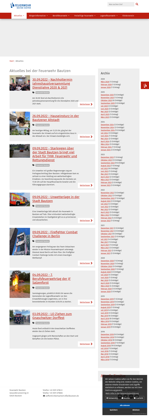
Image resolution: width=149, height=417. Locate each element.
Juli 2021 (104, 255)
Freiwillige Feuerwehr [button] (84, 17)
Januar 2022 (106, 236)
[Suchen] (137, 4)
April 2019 (105, 334)
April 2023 (105, 193)
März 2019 (105, 337)
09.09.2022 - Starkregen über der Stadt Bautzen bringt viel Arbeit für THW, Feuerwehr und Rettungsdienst (54, 170)
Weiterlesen (85, 120)
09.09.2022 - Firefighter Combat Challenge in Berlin (55, 250)
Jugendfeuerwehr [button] (108, 17)
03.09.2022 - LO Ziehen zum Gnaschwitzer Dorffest (52, 332)
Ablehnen (136, 410)
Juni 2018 (104, 367)
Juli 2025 (104, 122)
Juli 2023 (104, 184)
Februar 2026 (106, 100)
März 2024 (105, 160)
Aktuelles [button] (18, 17)
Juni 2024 (104, 152)
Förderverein (128, 17)
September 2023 (108, 179)
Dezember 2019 (107, 315)
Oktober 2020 (106, 282)
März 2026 (105, 97)
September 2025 (108, 119)
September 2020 (108, 285)
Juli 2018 (104, 364)
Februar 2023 (106, 198)
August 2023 (106, 181)
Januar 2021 (105, 269)
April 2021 (105, 261)
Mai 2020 (104, 296)
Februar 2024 (106, 163)
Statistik (138, 398)
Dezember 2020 (107, 277)
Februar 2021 (106, 266)
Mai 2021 (104, 258)
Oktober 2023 (106, 176)
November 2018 (107, 353)
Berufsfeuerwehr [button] (60, 17)
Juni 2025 (104, 125)
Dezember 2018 (107, 350)
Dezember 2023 (107, 173)
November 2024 (107, 143)
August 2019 (106, 323)
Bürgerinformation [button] (37, 17)
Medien (126, 398)
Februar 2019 (106, 340)
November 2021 (107, 247)
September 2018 (108, 359)
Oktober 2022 (106, 211)
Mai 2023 (104, 190)
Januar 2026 (106, 103)
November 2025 (107, 113)
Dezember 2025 (107, 111)
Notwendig (112, 398)
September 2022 (108, 214)
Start (12, 77)
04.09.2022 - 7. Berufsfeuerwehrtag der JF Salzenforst (51, 294)
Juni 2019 (104, 329)
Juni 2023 (104, 187)
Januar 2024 (106, 166)
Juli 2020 (104, 290)
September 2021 (108, 252)
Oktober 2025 (106, 116)
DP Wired (143, 414)
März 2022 (105, 231)
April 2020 (105, 299)
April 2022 (105, 228)
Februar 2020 (106, 304)
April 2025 (105, 130)
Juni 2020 (104, 293)
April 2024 (105, 157)
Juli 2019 (104, 326)
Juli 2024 (104, 149)
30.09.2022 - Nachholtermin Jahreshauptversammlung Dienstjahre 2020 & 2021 (52, 99)
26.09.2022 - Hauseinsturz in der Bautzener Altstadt (55, 134)
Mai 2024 (104, 154)
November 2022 (107, 208)
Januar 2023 (106, 201)
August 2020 (106, 288)
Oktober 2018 (106, 356)
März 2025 (105, 133)
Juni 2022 (104, 222)
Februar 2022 (106, 234)
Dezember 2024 (107, 140)
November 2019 (107, 318)
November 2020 (107, 279)
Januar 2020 (106, 307)
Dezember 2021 (107, 244)
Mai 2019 (104, 332)
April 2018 (105, 373)
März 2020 (105, 302)
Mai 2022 (104, 225)
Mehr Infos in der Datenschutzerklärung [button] (122, 393)
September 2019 (108, 320)
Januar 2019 (105, 343)
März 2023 (105, 195)
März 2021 (105, 263)
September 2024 (108, 146)
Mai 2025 (104, 127)
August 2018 (106, 361)
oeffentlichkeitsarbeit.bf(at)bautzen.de (62, 412)
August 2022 (106, 217)
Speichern (113, 410)
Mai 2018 (104, 370)
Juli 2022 (104, 220)
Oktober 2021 (106, 249)
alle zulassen (125, 405)
